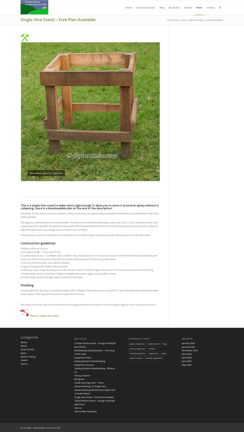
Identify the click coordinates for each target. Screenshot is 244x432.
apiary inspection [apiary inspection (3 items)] (137, 344)
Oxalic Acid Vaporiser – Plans (89, 382)
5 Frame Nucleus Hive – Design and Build (94, 343)
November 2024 (190, 350)
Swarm (24, 360)
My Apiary (79, 379)
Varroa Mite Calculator (85, 411)
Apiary (24, 342)
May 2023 (186, 364)
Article (24, 345)
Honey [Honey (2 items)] (152, 348)
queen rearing (28, 356)
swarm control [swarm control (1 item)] (136, 358)
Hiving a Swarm (82, 375)
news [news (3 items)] (163, 353)
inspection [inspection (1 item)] (153, 353)
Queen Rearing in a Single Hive (90, 386)
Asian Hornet (27, 349)
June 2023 (187, 361)
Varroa (24, 363)
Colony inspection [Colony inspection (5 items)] (138, 348)
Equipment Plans (83, 357)
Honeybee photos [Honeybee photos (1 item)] (138, 353)
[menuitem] (128, 7)
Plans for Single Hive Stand (44, 315)
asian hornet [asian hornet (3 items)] (153, 344)
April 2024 (187, 357)
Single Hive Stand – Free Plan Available (58, 19)
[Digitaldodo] (34, 7)
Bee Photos (80, 346)
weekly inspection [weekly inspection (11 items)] (154, 358)
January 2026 (188, 343)
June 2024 (187, 353)
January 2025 (188, 346)
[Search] (220, 7)
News (23, 353)
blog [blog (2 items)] (164, 344)
